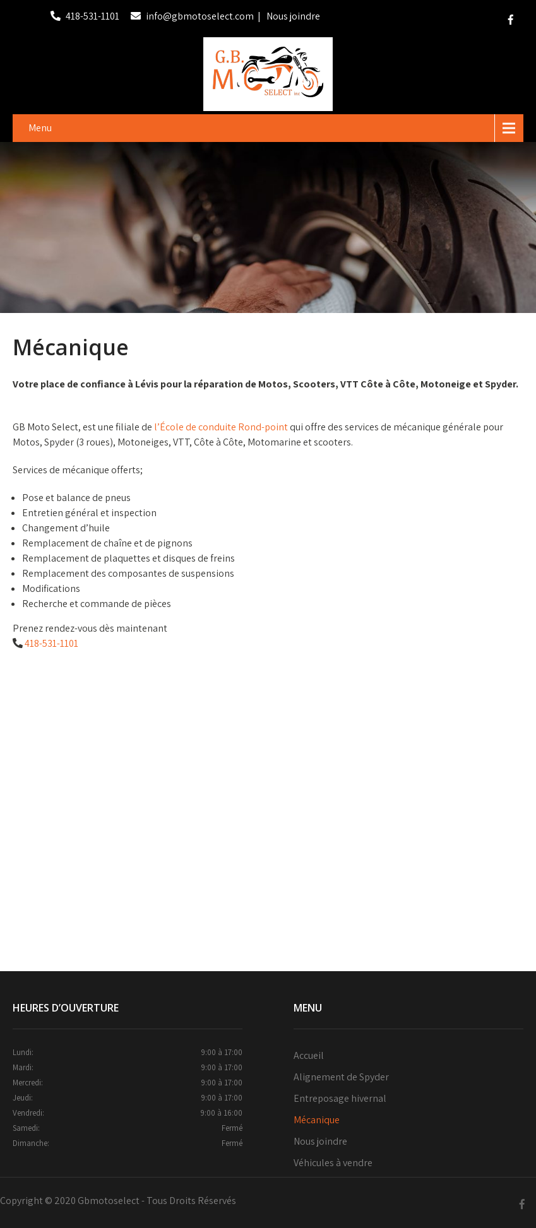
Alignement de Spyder (341, 1076)
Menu (40, 127)
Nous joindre (293, 16)
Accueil (309, 1055)
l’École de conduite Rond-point (221, 427)
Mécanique (317, 1119)
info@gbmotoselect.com (200, 16)
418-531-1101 (92, 16)
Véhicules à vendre (333, 1162)
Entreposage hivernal (340, 1098)
